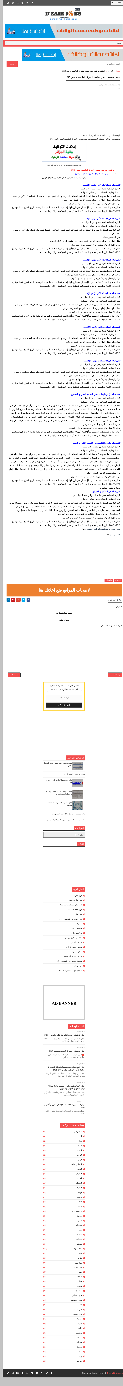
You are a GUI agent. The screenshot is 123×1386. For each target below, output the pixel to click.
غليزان (77, 1331)
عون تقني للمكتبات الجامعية (68, 912)
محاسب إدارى (74, 940)
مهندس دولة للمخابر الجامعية (68, 978)
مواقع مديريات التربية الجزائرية (70, 782)
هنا (81, 530)
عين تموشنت (74, 1321)
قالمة (77, 1335)
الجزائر (108, 74)
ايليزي (77, 1204)
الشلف (77, 1176)
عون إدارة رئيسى (73, 908)
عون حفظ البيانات (72, 917)
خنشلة (77, 1284)
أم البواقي (75, 1139)
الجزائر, (99, 86)
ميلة (78, 1359)
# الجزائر (106, 582)
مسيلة (77, 1349)
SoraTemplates (94, 1382)
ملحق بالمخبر (74, 950)
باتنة (78, 1209)
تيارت (77, 1261)
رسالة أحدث (112, 680)
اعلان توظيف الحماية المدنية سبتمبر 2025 (64, 1058)
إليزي (77, 1144)
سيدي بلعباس (74, 1307)
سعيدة (77, 1293)
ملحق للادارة (74, 959)
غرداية (77, 1326)
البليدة (77, 1158)
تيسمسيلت (75, 1275)
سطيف (77, 1289)
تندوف (77, 1251)
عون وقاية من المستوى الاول (68, 926)
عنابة (78, 1312)
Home (115, 74)
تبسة (78, 1237)
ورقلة (77, 1364)
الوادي (77, 1200)
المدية (77, 1186)
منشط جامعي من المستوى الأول (66, 968)
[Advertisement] (61, 115)
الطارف (76, 1181)
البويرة (77, 1162)
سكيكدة (76, 1298)
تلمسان (77, 1242)
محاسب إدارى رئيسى (71, 945)
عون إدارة (76, 903)
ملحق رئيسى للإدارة (72, 954)
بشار (78, 1228)
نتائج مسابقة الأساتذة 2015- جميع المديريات (65, 821)
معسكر (77, 1354)
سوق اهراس (74, 1303)
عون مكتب (75, 922)
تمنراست (76, 1247)
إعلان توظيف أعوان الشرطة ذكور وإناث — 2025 (61, 1042)
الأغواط (77, 1153)
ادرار (78, 1148)
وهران (77, 1368)
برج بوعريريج (74, 1218)
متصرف (76, 931)
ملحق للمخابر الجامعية (70, 964)
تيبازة (77, 1265)
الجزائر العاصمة (73, 1172)
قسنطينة (76, 1340)
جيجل (77, 1279)
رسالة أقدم (11, 680)
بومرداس (76, 1232)
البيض (77, 1167)
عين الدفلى (75, 1317)
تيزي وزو (76, 1270)
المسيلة (76, 1190)
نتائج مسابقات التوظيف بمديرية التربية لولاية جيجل (63, 827)
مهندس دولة (75, 973)
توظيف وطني (74, 1256)
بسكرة (77, 1223)
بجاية (78, 1214)
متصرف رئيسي (73, 936)
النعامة (77, 1195)
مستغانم (76, 1345)
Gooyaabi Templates (112, 1382)
